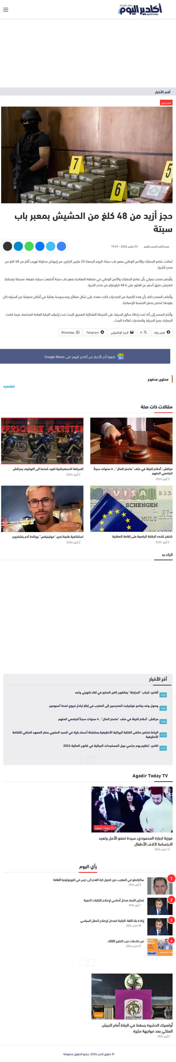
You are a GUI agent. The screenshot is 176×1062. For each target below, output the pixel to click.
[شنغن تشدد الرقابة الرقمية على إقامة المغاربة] (131, 509)
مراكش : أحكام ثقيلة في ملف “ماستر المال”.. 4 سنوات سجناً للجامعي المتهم (133, 471)
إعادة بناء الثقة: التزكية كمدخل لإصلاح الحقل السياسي (112, 920)
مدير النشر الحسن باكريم (156, 246)
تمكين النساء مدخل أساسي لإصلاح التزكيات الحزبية (114, 900)
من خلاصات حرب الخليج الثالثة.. (125, 941)
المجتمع (166, 102)
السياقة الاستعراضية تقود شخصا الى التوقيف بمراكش (48, 469)
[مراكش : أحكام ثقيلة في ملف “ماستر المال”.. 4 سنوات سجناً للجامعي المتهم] (131, 441)
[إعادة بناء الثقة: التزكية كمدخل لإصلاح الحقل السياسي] (160, 926)
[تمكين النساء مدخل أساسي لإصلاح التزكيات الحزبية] (160, 906)
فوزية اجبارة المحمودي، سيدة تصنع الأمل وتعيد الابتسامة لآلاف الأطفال (136, 840)
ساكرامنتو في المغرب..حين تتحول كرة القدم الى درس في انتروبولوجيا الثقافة (98, 879)
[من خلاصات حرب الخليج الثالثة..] (160, 947)
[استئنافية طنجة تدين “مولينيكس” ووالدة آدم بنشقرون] (42, 509)
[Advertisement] (88, 53)
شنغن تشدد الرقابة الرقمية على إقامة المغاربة (142, 536)
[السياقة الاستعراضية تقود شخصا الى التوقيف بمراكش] (42, 441)
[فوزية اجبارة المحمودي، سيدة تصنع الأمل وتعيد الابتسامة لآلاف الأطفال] (132, 810)
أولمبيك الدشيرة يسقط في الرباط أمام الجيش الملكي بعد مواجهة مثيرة (137, 1027)
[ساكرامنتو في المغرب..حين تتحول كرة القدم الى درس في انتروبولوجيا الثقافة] (160, 886)
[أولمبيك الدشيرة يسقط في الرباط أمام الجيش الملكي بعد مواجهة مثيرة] (132, 997)
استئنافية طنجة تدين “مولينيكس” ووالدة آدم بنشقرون (47, 536)
